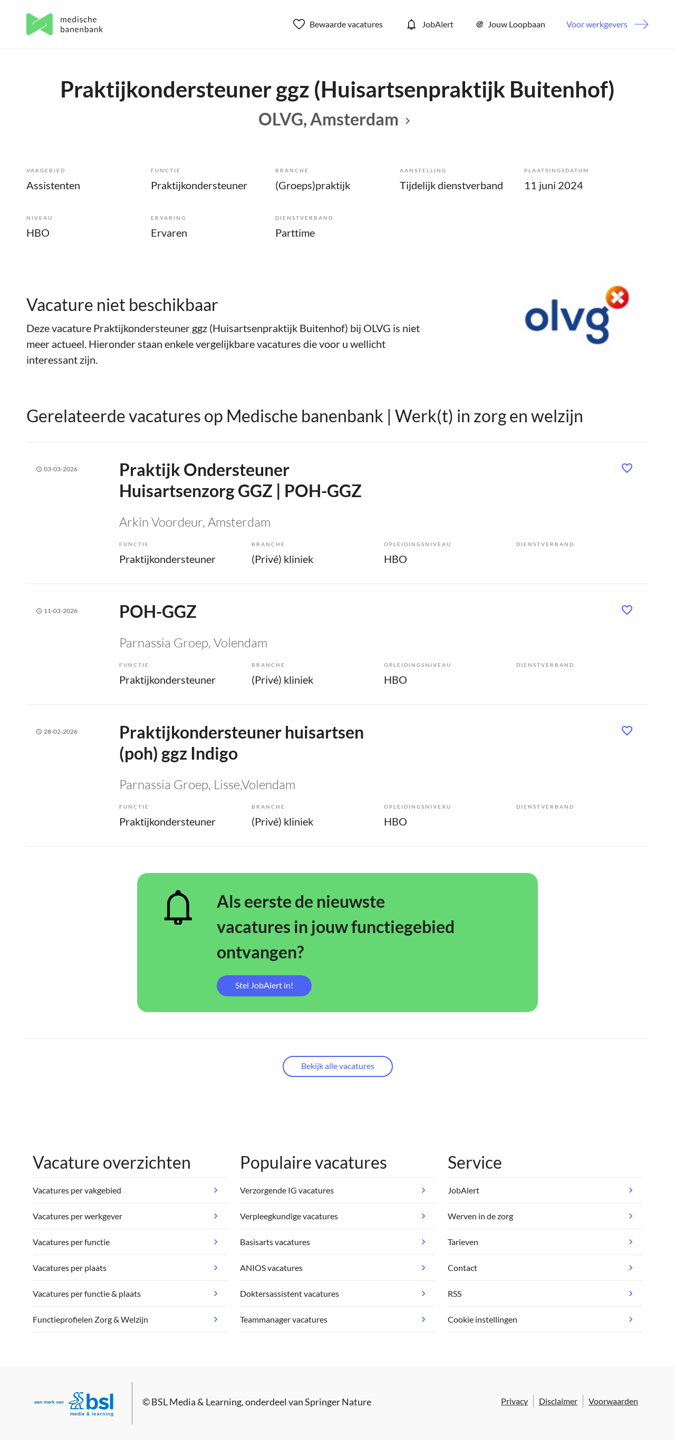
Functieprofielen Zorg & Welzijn (90, 1319)
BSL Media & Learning (196, 1402)
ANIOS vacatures (271, 1268)
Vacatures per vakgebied (77, 1190)
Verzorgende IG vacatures (287, 1190)
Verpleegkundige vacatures (289, 1216)
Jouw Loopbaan (510, 24)
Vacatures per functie (71, 1242)
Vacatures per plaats (70, 1268)
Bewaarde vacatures (338, 24)
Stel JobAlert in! (264, 985)
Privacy (514, 1401)
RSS (454, 1293)
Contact (462, 1268)
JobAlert (429, 24)
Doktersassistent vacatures (289, 1293)
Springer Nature (338, 1402)
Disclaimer (558, 1401)
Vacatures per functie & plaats (87, 1293)
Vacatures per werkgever (77, 1216)
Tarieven (463, 1242)
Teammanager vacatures (283, 1319)
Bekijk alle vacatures (337, 1066)
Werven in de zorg (480, 1216)
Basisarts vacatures (275, 1242)
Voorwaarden (613, 1401)
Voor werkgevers (597, 24)
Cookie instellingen (482, 1319)
